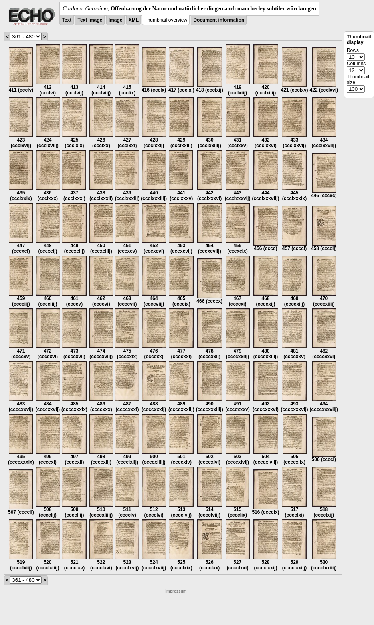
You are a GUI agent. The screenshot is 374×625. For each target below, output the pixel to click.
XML (134, 20)
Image (116, 20)
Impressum (175, 591)
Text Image (89, 20)
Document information (218, 20)
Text (66, 20)
